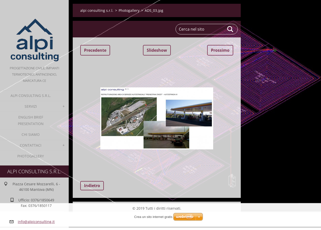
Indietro (92, 185)
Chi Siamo (31, 134)
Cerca (230, 29)
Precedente (95, 50)
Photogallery (30, 156)
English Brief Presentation (31, 120)
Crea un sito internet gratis (153, 217)
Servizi (31, 106)
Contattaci (30, 145)
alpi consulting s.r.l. (31, 95)
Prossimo (220, 50)
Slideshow (157, 50)
